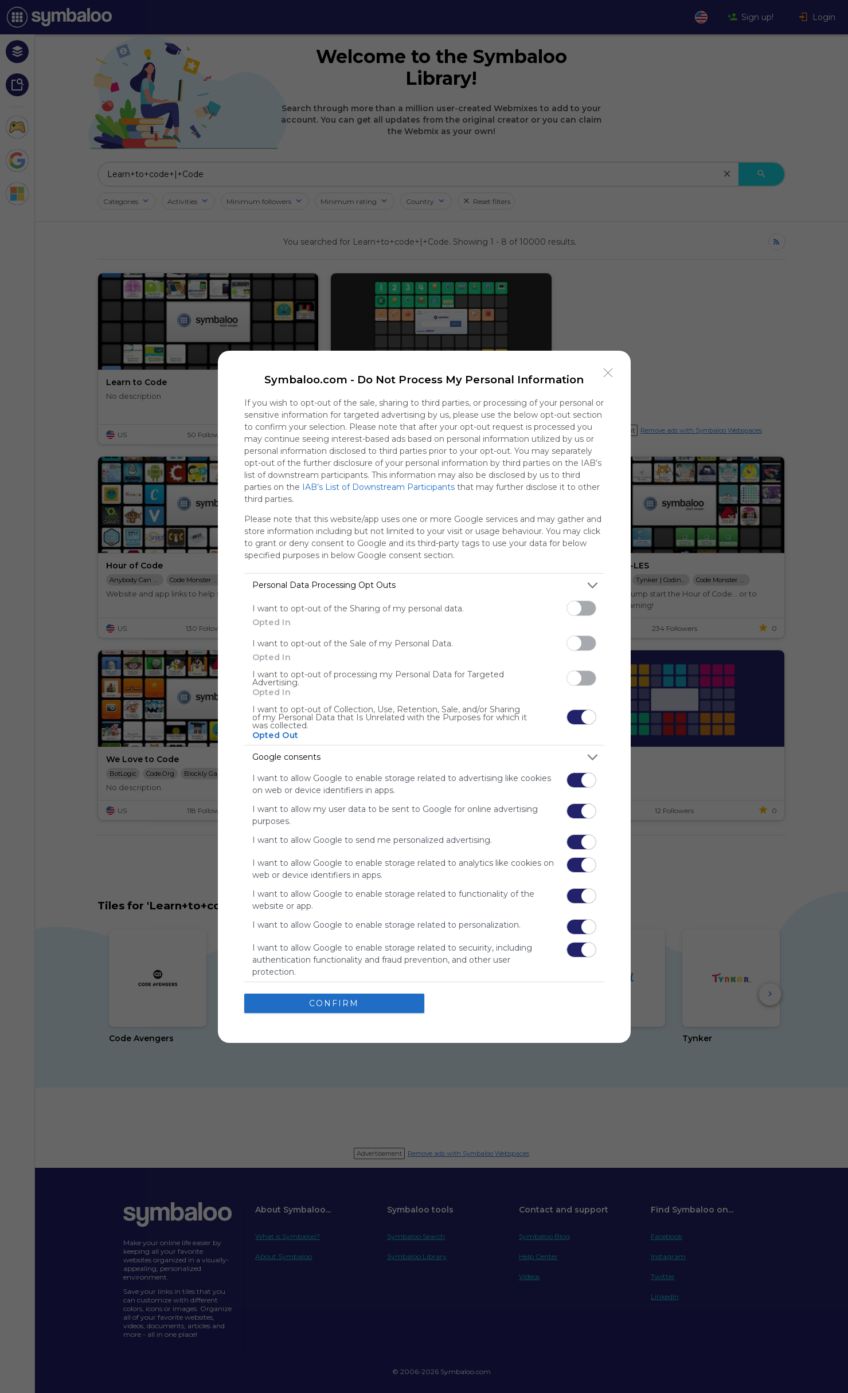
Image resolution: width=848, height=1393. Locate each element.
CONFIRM (334, 1003)
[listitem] (424, 585)
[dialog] (424, 697)
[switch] (581, 608)
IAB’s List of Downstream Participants (378, 487)
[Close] (608, 373)
